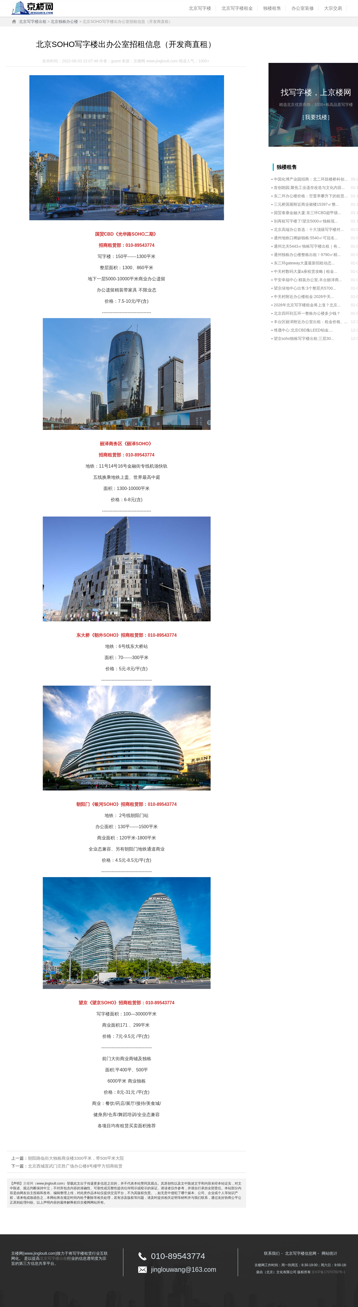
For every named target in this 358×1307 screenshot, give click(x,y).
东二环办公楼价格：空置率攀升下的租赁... (311, 196)
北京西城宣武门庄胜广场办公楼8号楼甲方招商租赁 (75, 1166)
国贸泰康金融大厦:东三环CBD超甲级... (307, 212)
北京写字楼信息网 (300, 1253)
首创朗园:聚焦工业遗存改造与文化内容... (309, 187)
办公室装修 (302, 8)
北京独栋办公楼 (64, 21)
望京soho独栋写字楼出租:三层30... (304, 338)
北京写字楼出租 (32, 21)
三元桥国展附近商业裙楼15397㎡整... (306, 204)
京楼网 (28, 1183)
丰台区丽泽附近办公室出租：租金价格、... (311, 321)
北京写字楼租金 (237, 8)
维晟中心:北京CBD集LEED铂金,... (303, 330)
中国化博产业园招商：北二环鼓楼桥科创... (311, 179)
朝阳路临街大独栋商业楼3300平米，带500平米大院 (76, 1158)
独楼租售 (272, 8)
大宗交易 (333, 8)
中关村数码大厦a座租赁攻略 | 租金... (305, 271)
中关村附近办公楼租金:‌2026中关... (304, 296)
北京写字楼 (200, 8)
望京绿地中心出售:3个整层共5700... (305, 288)
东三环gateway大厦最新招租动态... (304, 263)
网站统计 (329, 1253)
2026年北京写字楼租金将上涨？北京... (307, 305)
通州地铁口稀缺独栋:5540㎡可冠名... (306, 238)
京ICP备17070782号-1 (328, 1272)
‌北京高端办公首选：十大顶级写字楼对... (309, 229)
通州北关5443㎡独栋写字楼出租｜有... (307, 246)
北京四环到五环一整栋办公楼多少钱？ (307, 313)
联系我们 (272, 1253)
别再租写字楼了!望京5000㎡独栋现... (306, 221)
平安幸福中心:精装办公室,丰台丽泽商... (308, 280)
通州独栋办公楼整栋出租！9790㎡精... (307, 254)
